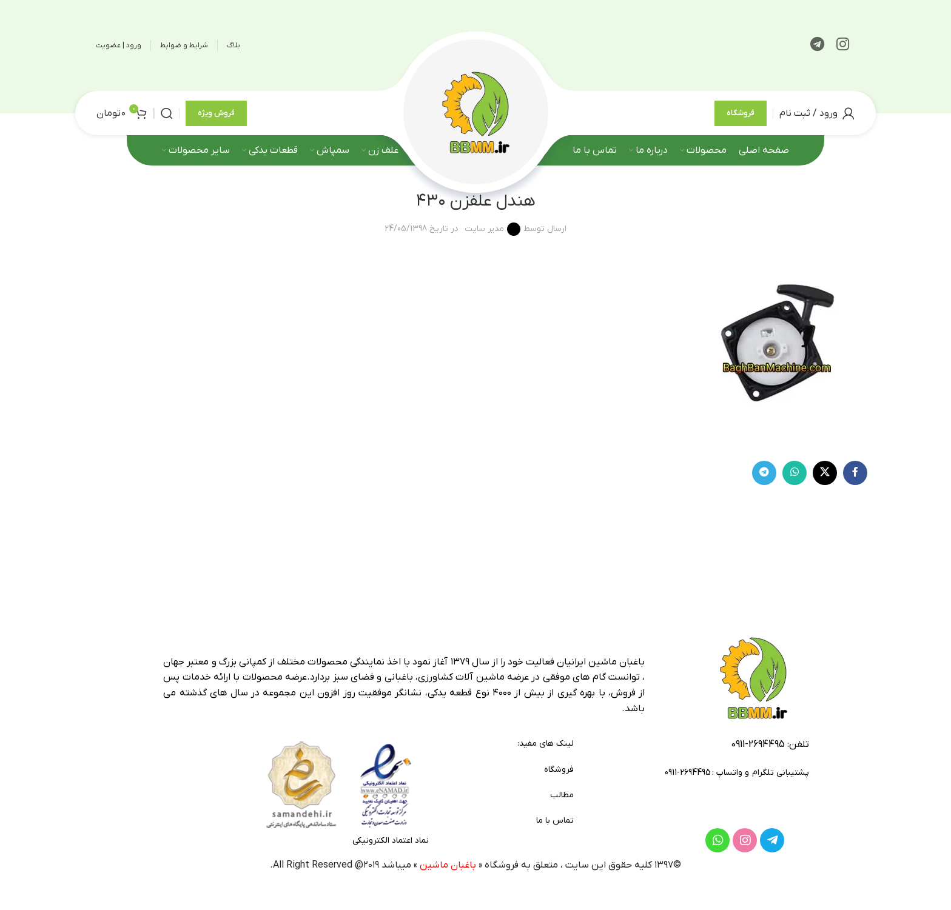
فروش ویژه (216, 113)
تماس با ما (555, 820)
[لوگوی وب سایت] (475, 112)
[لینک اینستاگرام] (842, 45)
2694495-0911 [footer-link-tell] (758, 744)
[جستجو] (167, 113)
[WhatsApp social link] (794, 473)
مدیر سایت (484, 229)
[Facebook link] (855, 473)
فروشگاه (740, 113)
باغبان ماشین (448, 865)
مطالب (562, 795)
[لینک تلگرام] (817, 45)
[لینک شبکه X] (825, 473)
